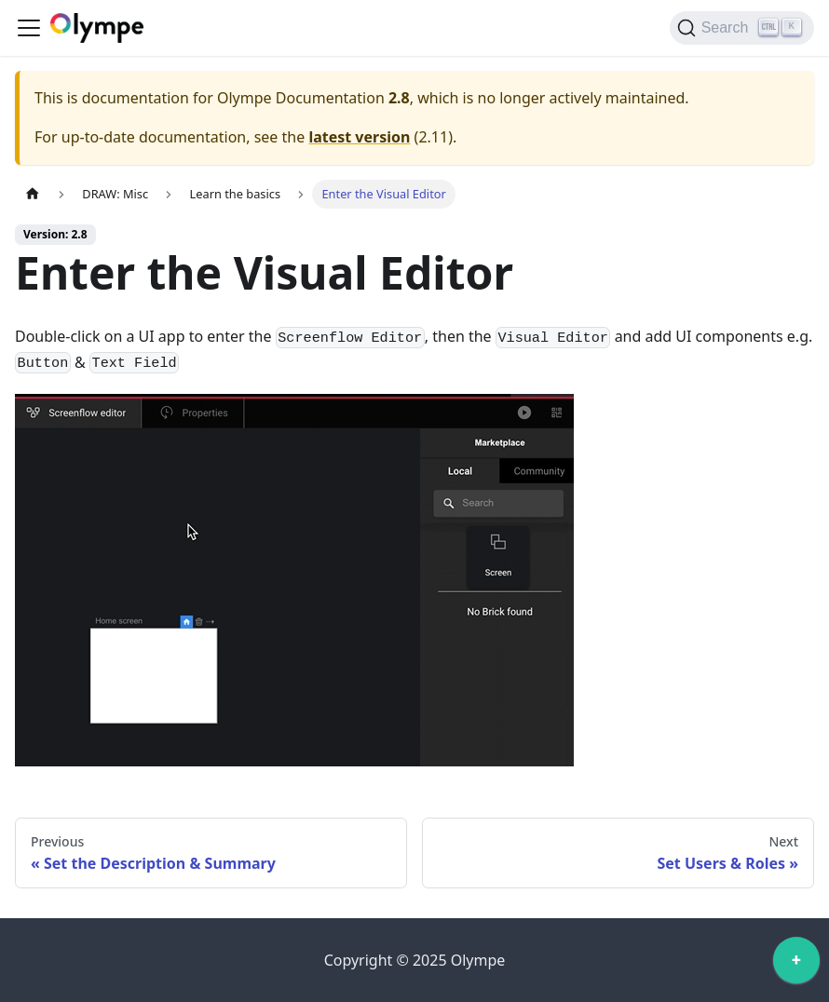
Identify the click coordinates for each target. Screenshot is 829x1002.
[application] (796, 965)
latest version (359, 137)
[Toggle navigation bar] (29, 28)
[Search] (742, 28)
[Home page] (32, 194)
